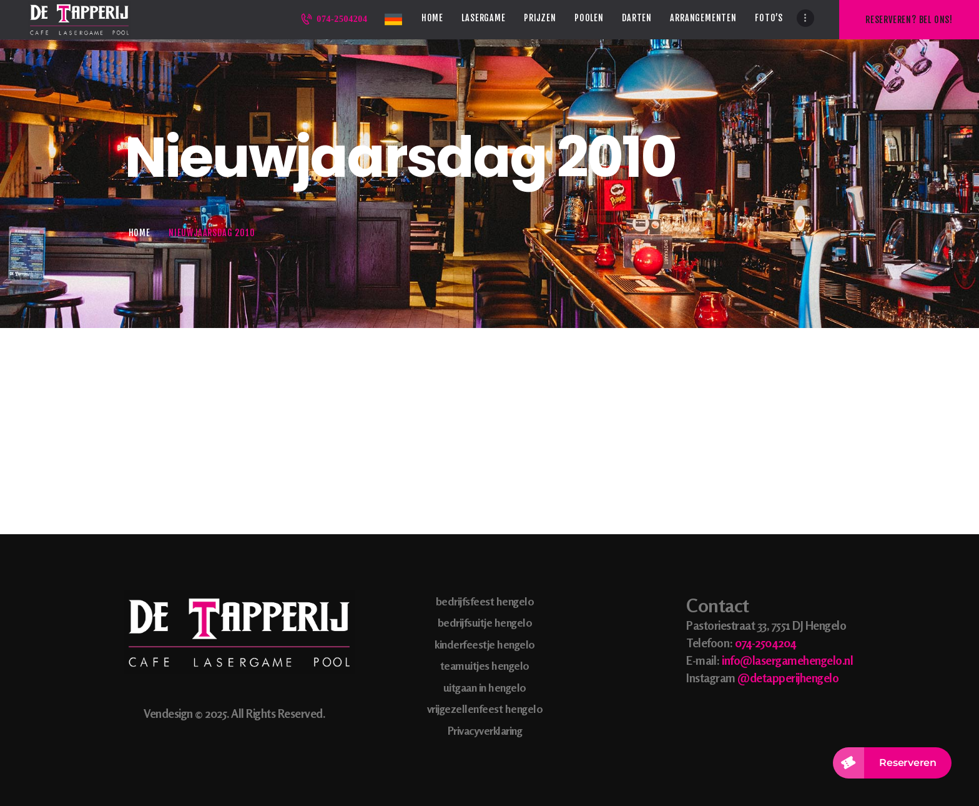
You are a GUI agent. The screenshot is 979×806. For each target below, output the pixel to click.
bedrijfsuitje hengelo (485, 622)
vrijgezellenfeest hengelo (485, 708)
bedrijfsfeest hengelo (485, 601)
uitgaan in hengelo (484, 687)
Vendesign (168, 713)
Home (139, 232)
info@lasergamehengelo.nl (787, 660)
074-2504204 (765, 642)
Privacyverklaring (485, 730)
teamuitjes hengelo (484, 665)
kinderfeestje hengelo (485, 644)
